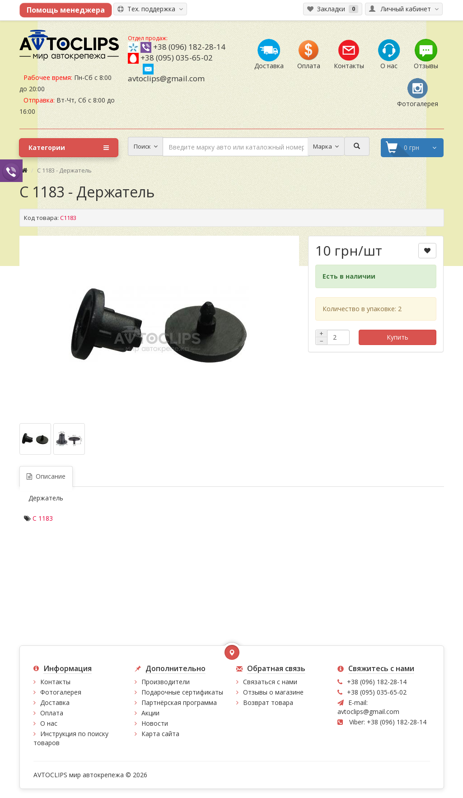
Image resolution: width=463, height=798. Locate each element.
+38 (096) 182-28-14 (189, 47)
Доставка (55, 702)
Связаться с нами (270, 681)
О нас (48, 723)
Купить (397, 337)
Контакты (55, 681)
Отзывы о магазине (273, 692)
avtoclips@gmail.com (166, 74)
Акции (150, 713)
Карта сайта (160, 733)
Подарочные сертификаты (182, 692)
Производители (165, 681)
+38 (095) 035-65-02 (176, 57)
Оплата (51, 713)
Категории (68, 147)
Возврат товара (268, 702)
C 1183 (43, 518)
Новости (154, 723)
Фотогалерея (60, 692)
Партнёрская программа (179, 702)
